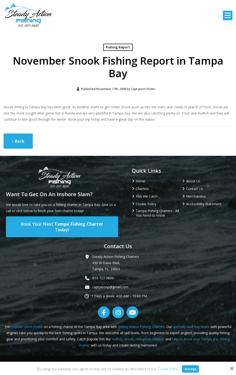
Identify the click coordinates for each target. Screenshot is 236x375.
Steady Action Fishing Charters (141, 326)
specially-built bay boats (191, 326)
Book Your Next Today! (62, 227)
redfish (117, 339)
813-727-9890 (103, 278)
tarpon (177, 339)
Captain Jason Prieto (27, 326)
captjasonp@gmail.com (110, 287)
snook (129, 339)
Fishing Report (118, 47)
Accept (190, 369)
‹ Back (18, 141)
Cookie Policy (168, 369)
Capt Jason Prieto (143, 89)
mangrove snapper (149, 339)
